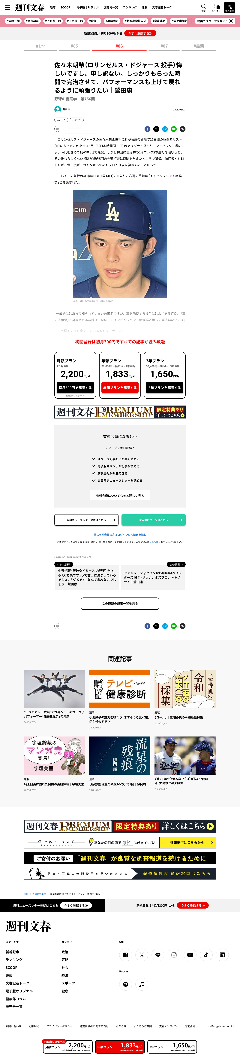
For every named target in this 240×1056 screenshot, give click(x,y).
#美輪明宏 (112, 21)
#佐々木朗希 (180, 21)
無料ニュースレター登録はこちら (86, 520)
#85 (74, 46)
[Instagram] (174, 955)
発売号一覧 (111, 7)
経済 (65, 975)
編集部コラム (16, 998)
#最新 (199, 46)
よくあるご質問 (143, 1026)
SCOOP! (66, 7)
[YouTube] (190, 955)
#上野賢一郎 (53, 21)
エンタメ (61, 119)
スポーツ (76, 119)
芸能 (65, 959)
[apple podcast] (141, 984)
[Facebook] (125, 955)
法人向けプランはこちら (153, 520)
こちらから (155, 541)
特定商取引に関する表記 (94, 1026)
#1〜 (40, 46)
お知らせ (121, 1026)
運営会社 (190, 1026)
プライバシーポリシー (59, 1026)
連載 (144, 7)
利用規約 (33, 1026)
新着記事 (12, 951)
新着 (53, 7)
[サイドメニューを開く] (7, 7)
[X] (141, 955)
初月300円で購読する (75, 387)
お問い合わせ (13, 1026)
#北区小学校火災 (135, 21)
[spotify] (125, 984)
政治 (65, 951)
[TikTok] (206, 955)
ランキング (130, 7)
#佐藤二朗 (13, 21)
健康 (65, 990)
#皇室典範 (158, 21)
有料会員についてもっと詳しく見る (120, 495)
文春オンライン (168, 1026)
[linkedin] (222, 955)
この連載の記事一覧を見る (120, 603)
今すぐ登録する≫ (140, 33)
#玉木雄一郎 (75, 21)
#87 (164, 46)
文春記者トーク (162, 7)
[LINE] (158, 955)
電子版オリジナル (87, 7)
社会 (65, 967)
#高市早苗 (32, 21)
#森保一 (94, 21)
